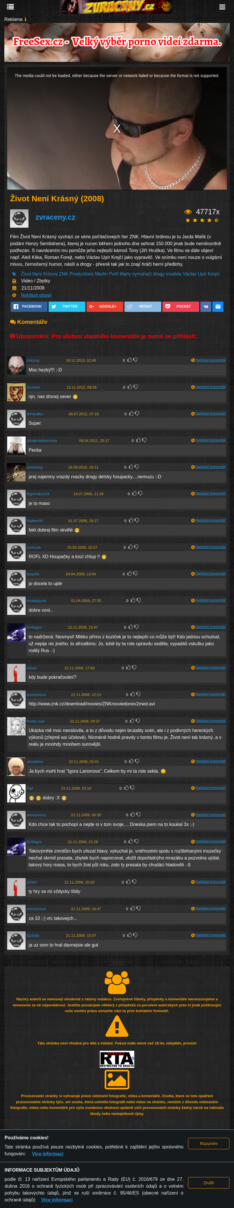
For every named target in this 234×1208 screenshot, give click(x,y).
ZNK (63, 273)
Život (26, 273)
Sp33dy (33, 935)
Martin (101, 273)
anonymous (36, 694)
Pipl (30, 788)
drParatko (35, 414)
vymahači (142, 273)
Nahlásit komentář (210, 360)
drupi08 (33, 574)
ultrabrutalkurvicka (42, 440)
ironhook (34, 547)
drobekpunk (36, 601)
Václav (190, 273)
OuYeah (33, 387)
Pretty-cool (36, 721)
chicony (33, 360)
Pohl (113, 273)
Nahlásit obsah (36, 295)
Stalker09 (35, 521)
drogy (158, 273)
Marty (125, 273)
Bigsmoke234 (38, 494)
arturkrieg (35, 467)
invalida (173, 273)
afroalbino (35, 762)
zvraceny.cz (55, 217)
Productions (82, 273)
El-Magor (34, 627)
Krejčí (214, 273)
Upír (202, 273)
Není (37, 273)
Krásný (50, 273)
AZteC (32, 668)
